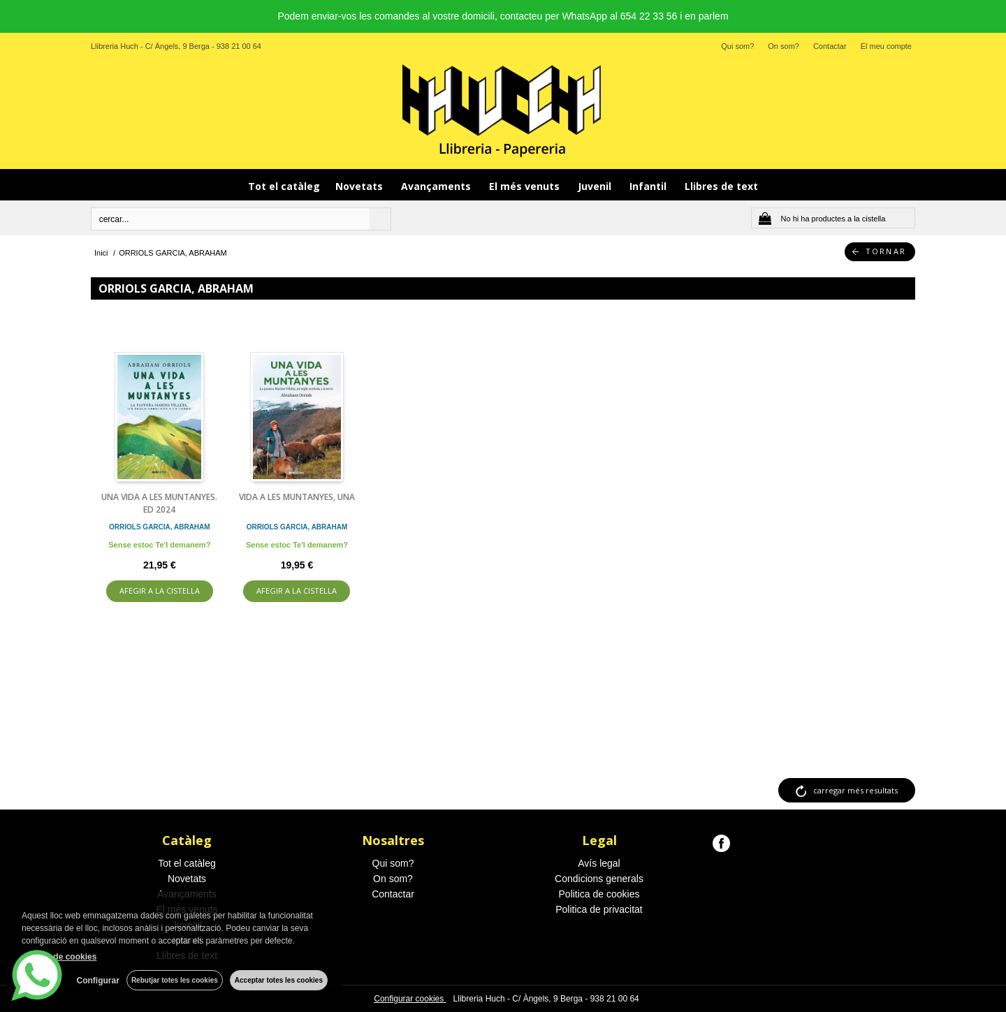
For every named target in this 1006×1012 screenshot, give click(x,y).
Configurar (98, 980)
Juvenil (596, 186)
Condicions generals (599, 878)
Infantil (649, 186)
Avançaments (437, 186)
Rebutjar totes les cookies (174, 980)
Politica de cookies (599, 894)
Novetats (360, 186)
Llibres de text (721, 186)
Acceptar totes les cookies (279, 980)
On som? (783, 46)
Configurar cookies (410, 999)
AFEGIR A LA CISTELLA (159, 590)
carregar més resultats (855, 790)
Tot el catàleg (284, 186)
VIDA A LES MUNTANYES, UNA (297, 497)
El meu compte (886, 46)
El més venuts (525, 186)
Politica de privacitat (599, 909)
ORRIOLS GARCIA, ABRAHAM (159, 527)
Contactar (830, 46)
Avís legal (599, 863)
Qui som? (737, 46)
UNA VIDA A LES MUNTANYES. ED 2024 (159, 503)
